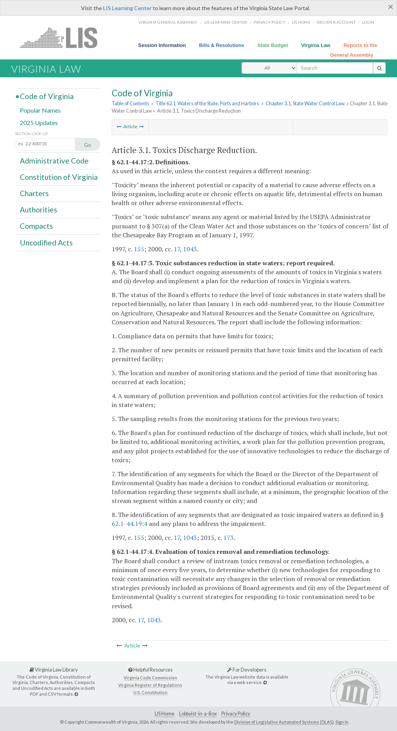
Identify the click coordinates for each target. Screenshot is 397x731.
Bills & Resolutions (221, 45)
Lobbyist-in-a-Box (198, 714)
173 (228, 537)
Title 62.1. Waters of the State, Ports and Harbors (207, 103)
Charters (34, 193)
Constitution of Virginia (59, 176)
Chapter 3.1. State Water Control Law (305, 103)
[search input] (335, 68)
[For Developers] (265, 682)
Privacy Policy (269, 22)
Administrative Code (54, 160)
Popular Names (40, 110)
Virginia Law (315, 45)
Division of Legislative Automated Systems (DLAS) (284, 721)
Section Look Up (31, 134)
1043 (190, 249)
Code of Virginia (47, 96)
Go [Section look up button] (87, 145)
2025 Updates (39, 122)
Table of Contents (130, 103)
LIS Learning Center (127, 8)
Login (368, 22)
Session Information (162, 45)
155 (139, 249)
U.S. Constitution (150, 692)
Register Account (336, 22)
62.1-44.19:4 (129, 523)
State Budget (272, 45)
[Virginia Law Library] (76, 693)
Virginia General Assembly (167, 22)
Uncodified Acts (46, 242)
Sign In (342, 721)
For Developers (246, 670)
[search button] (379, 68)
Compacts (36, 225)
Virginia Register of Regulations (150, 684)
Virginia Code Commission (150, 677)
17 (177, 249)
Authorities (38, 209)
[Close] (391, 7)
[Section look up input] (53, 143)
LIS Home (164, 714)
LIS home (301, 22)
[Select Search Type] (269, 68)
